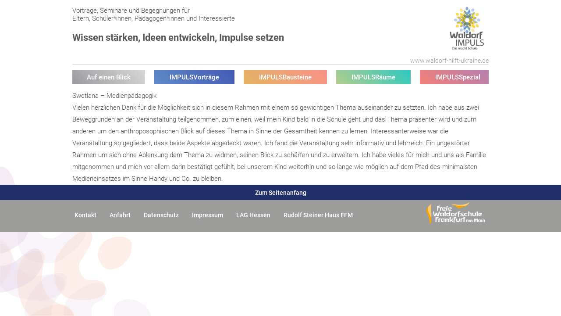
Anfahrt (120, 215)
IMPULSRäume (373, 77)
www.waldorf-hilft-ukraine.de (449, 60)
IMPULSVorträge (194, 77)
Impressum (207, 215)
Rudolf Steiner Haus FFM (318, 215)
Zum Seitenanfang (280, 192)
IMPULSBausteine (285, 77)
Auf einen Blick (109, 77)
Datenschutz (161, 215)
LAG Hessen (253, 215)
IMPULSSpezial (457, 77)
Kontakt (85, 215)
